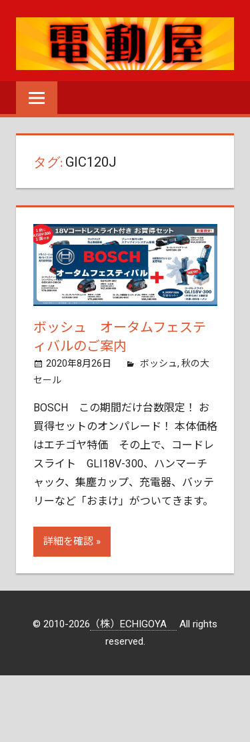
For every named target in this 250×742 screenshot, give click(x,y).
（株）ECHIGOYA (133, 624)
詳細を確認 (68, 541)
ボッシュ (158, 363)
